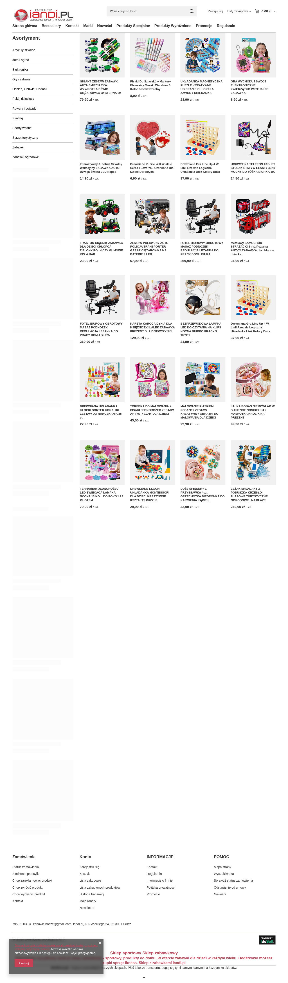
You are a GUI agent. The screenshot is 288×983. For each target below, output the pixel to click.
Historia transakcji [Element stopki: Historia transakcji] (92, 894)
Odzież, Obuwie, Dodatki (29, 89)
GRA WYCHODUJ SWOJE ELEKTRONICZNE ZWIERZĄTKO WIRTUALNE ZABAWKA (250, 87)
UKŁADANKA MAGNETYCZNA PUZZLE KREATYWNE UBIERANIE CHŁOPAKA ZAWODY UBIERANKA (201, 87)
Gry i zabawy (21, 79)
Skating (17, 118)
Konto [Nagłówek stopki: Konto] (85, 857)
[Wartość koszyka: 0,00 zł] (265, 11)
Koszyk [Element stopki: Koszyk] (85, 874)
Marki (88, 26)
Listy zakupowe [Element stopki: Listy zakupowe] (90, 880)
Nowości (104, 26)
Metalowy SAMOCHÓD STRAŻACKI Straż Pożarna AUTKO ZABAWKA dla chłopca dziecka (252, 248)
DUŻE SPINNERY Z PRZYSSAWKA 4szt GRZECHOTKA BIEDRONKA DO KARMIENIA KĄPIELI (202, 494)
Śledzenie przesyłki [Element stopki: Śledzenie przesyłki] (25, 874)
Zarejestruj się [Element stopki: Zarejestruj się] (89, 867)
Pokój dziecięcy (23, 98)
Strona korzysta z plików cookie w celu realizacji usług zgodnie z (56, 945)
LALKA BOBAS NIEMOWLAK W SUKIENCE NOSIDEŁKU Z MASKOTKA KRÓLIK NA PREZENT (253, 412)
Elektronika (20, 69)
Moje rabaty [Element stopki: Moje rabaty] (88, 901)
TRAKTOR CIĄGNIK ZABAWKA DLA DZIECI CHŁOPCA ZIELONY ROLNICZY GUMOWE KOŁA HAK (101, 248)
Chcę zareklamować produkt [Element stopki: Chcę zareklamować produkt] (32, 880)
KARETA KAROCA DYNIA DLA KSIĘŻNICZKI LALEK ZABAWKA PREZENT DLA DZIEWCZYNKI (152, 327)
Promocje (204, 26)
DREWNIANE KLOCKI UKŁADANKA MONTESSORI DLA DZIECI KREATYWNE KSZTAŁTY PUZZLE (149, 494)
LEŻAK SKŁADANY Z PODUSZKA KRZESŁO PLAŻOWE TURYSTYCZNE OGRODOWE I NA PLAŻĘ (249, 494)
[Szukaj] (192, 11)
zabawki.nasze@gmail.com (52, 924)
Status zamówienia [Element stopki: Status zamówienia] (25, 867)
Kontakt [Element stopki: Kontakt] (17, 901)
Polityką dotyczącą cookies (32, 949)
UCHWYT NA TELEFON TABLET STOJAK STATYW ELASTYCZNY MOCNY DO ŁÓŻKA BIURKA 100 (253, 167)
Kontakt (72, 26)
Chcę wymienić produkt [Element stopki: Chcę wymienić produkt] (28, 894)
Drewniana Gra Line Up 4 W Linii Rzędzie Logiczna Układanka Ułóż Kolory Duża (200, 167)
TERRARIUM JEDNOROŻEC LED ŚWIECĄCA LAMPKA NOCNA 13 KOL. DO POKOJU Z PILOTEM (101, 494)
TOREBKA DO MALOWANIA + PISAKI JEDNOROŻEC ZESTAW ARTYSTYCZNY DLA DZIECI (152, 410)
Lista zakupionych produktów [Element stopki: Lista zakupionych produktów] (100, 887)
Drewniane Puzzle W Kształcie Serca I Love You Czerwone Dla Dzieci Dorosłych (151, 167)
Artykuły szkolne (23, 50)
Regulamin (226, 26)
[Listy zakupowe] (239, 11)
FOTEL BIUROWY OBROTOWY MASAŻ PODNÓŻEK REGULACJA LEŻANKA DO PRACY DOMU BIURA (201, 248)
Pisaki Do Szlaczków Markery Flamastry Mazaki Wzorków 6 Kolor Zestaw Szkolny (150, 85)
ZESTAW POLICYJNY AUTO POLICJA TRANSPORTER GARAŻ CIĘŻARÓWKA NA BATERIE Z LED (149, 248)
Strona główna (24, 26)
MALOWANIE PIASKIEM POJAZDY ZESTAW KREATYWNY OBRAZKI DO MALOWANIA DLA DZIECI (199, 412)
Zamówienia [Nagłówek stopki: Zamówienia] (24, 857)
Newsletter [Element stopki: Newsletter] (87, 908)
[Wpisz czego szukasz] (152, 11)
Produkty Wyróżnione (172, 26)
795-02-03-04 (21, 924)
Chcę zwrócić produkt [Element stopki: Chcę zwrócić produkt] (27, 887)
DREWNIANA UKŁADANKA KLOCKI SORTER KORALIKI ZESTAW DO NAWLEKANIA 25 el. (101, 412)
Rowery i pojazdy (24, 108)
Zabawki (18, 147)
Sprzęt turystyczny (25, 137)
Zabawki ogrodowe (25, 157)
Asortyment (26, 38)
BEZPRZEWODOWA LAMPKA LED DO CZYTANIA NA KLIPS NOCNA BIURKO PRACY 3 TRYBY (200, 329)
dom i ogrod (20, 60)
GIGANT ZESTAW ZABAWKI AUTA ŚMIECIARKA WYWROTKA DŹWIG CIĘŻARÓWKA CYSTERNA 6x (100, 87)
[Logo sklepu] (43, 11)
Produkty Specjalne (133, 26)
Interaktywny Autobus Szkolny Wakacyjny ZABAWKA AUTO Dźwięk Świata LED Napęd (101, 167)
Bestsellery (51, 26)
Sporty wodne (22, 128)
